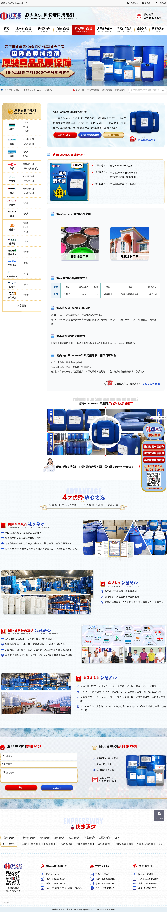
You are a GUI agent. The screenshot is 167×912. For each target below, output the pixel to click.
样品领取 (115, 135)
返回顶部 (159, 818)
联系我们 (148, 3)
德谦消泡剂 (120, 90)
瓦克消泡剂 (74, 837)
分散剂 (26, 156)
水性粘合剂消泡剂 (124, 844)
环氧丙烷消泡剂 (30, 168)
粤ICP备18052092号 (105, 909)
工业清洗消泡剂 (64, 844)
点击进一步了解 (65, 135)
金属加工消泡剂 (30, 844)
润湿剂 (26, 131)
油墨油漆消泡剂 (103, 844)
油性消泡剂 (28, 144)
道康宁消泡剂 (93, 90)
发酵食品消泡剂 (145, 844)
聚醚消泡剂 (28, 164)
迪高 (16, 90)
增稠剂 (26, 223)
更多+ (117, 837)
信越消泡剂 (89, 837)
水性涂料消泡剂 (84, 844)
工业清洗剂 (47, 844)
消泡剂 (26, 122)
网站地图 (163, 3)
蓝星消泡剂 (104, 837)
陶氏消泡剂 (107, 90)
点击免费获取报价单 (90, 135)
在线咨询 (134, 3)
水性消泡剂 (24, 90)
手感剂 (26, 127)
